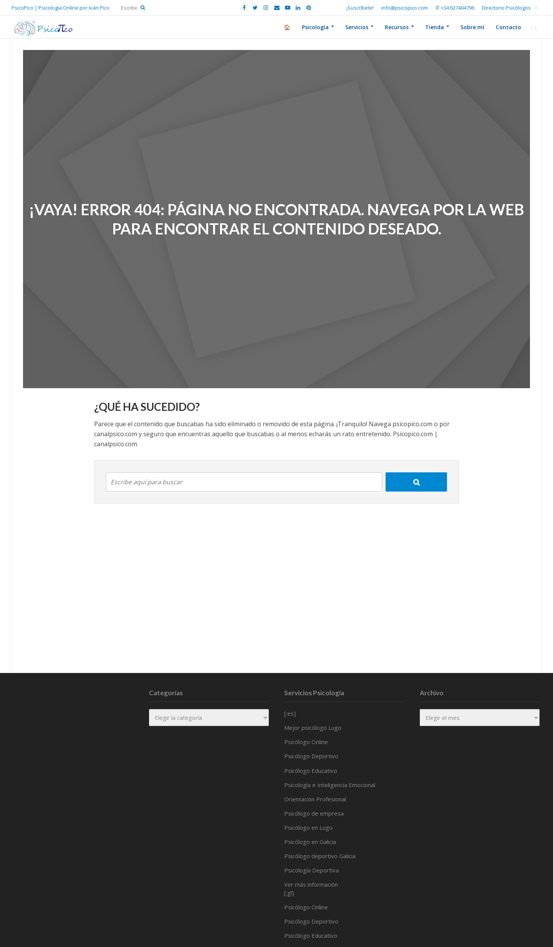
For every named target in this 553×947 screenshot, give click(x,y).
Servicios (356, 27)
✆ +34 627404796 (454, 7)
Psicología (315, 27)
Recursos (397, 27)
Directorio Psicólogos (506, 7)
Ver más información (311, 884)
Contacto (508, 27)
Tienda (434, 27)
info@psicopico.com (404, 7)
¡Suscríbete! (360, 7)
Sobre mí (472, 27)
